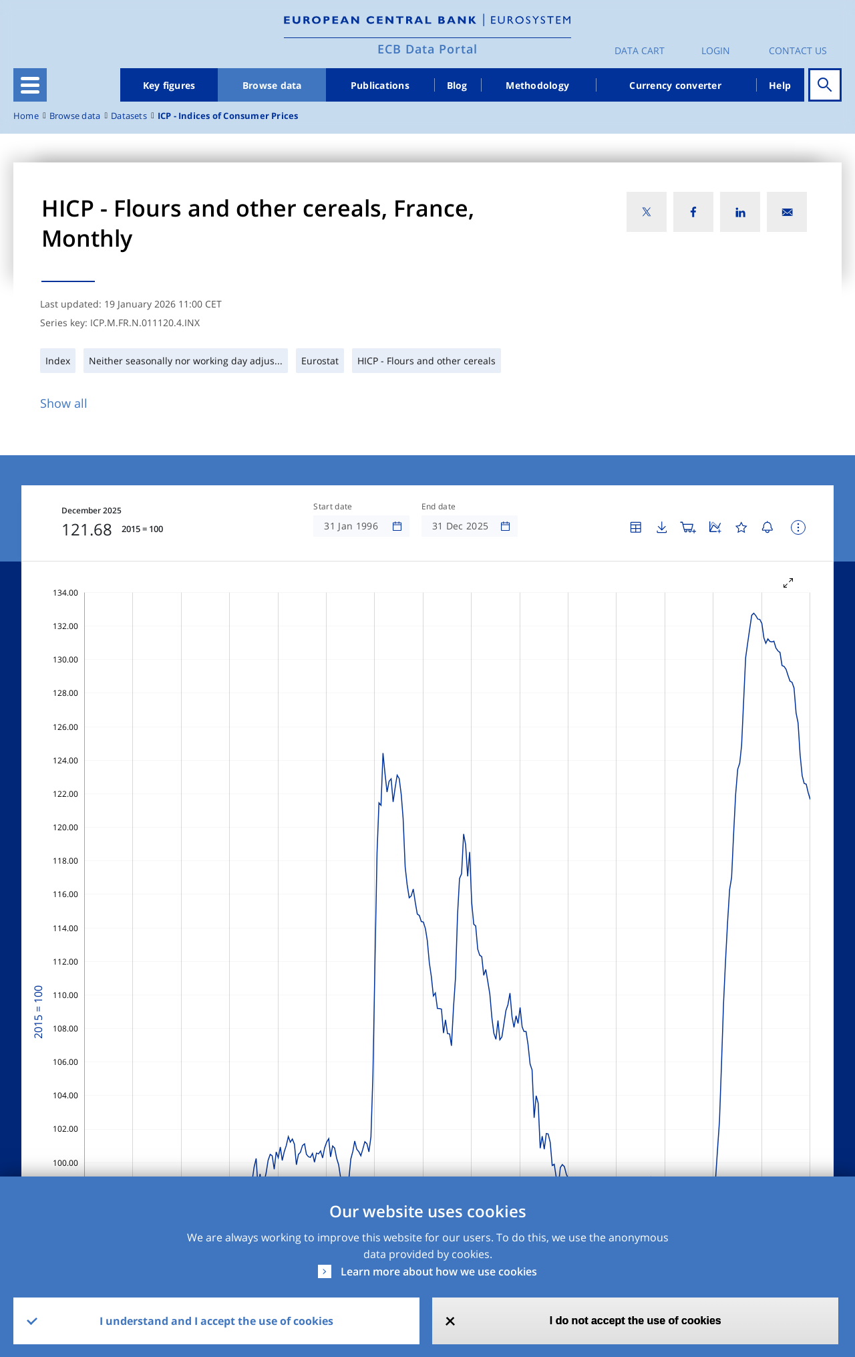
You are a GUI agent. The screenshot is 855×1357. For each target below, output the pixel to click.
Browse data (272, 85)
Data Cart (640, 50)
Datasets (129, 116)
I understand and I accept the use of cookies (216, 1321)
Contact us (798, 50)
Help (780, 85)
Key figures (169, 85)
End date (438, 506)
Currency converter (675, 85)
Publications (380, 85)
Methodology (537, 85)
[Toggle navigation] (30, 85)
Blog (457, 85)
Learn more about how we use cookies (439, 1271)
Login (715, 50)
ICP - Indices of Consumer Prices (228, 116)
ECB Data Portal (427, 49)
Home (26, 116)
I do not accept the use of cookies (635, 1320)
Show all (64, 403)
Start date (332, 506)
